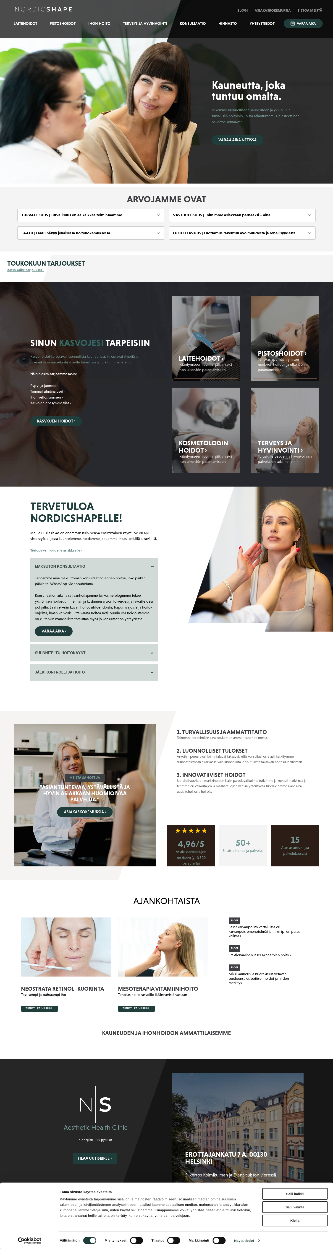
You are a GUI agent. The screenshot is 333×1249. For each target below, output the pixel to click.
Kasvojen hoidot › (56, 421)
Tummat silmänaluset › (47, 391)
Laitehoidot (25, 23)
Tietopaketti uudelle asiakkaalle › (56, 550)
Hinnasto (227, 23)
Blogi (242, 10)
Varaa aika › (54, 631)
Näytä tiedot (244, 1240)
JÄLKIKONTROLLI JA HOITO (60, 672)
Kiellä (294, 1220)
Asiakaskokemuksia (273, 10)
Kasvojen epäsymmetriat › (50, 403)
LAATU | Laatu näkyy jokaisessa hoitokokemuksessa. (66, 233)
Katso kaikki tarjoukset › (25, 270)
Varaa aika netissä (237, 140)
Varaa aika (303, 23)
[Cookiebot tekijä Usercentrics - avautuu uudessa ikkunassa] (30, 1240)
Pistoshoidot (63, 23)
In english (85, 1140)
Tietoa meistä (310, 10)
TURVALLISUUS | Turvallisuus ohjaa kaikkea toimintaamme (71, 215)
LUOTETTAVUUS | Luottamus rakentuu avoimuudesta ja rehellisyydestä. (235, 233)
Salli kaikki (295, 1193)
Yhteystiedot (262, 23)
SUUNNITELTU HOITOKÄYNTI (61, 653)
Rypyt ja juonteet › (45, 386)
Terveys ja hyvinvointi (145, 23)
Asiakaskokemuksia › (85, 812)
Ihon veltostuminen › (46, 397)
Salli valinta (295, 1207)
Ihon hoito (99, 23)
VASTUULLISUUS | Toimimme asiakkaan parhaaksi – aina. (222, 215)
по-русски (104, 1140)
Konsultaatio (193, 23)
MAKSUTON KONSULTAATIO (60, 566)
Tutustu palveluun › (39, 1008)
